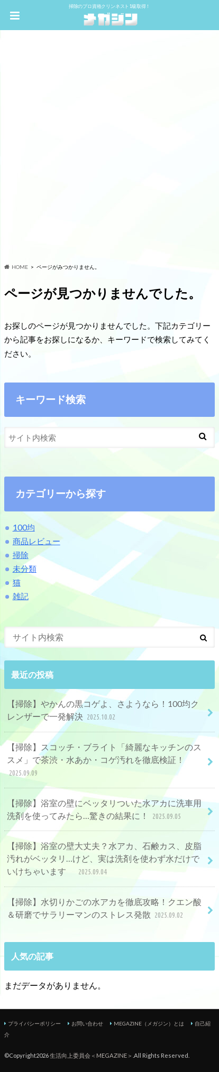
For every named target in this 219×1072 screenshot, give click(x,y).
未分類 (24, 568)
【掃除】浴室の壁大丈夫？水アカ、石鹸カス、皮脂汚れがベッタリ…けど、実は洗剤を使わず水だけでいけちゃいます (104, 859)
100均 (24, 527)
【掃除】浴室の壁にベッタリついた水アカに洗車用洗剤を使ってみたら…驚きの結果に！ (104, 810)
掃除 (21, 555)
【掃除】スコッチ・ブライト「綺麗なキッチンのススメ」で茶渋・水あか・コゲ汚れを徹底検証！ (104, 760)
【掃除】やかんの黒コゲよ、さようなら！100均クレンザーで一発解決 (103, 710)
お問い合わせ (87, 1023)
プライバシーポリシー (34, 1023)
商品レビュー (36, 541)
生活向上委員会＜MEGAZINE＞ (91, 1055)
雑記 (21, 596)
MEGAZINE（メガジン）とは (149, 1023)
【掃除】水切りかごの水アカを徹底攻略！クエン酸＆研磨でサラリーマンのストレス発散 (104, 909)
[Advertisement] (109, 148)
